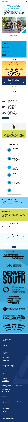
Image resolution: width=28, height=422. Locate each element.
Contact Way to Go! (6, 211)
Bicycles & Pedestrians (6, 353)
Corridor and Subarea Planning (7, 354)
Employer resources (5, 117)
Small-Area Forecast (6, 344)
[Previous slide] (4, 82)
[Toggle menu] (26, 1)
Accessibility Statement (6, 389)
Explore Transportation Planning (9, 199)
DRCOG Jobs (5, 374)
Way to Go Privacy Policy (6, 415)
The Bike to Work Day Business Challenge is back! (14, 79)
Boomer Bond (5, 340)
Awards (4, 373)
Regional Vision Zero (6, 357)
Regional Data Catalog (6, 408)
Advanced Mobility (5, 352)
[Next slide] (23, 82)
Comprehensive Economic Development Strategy (10, 341)
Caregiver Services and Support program (8, 365)
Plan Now (4, 54)
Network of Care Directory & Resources (8, 418)
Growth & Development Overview (8, 339)
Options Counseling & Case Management (8, 366)
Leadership (4, 377)
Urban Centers (5, 345)
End (2, 50)
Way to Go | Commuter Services (7, 411)
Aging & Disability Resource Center (8, 364)
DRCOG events (5, 378)
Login (5, 403)
